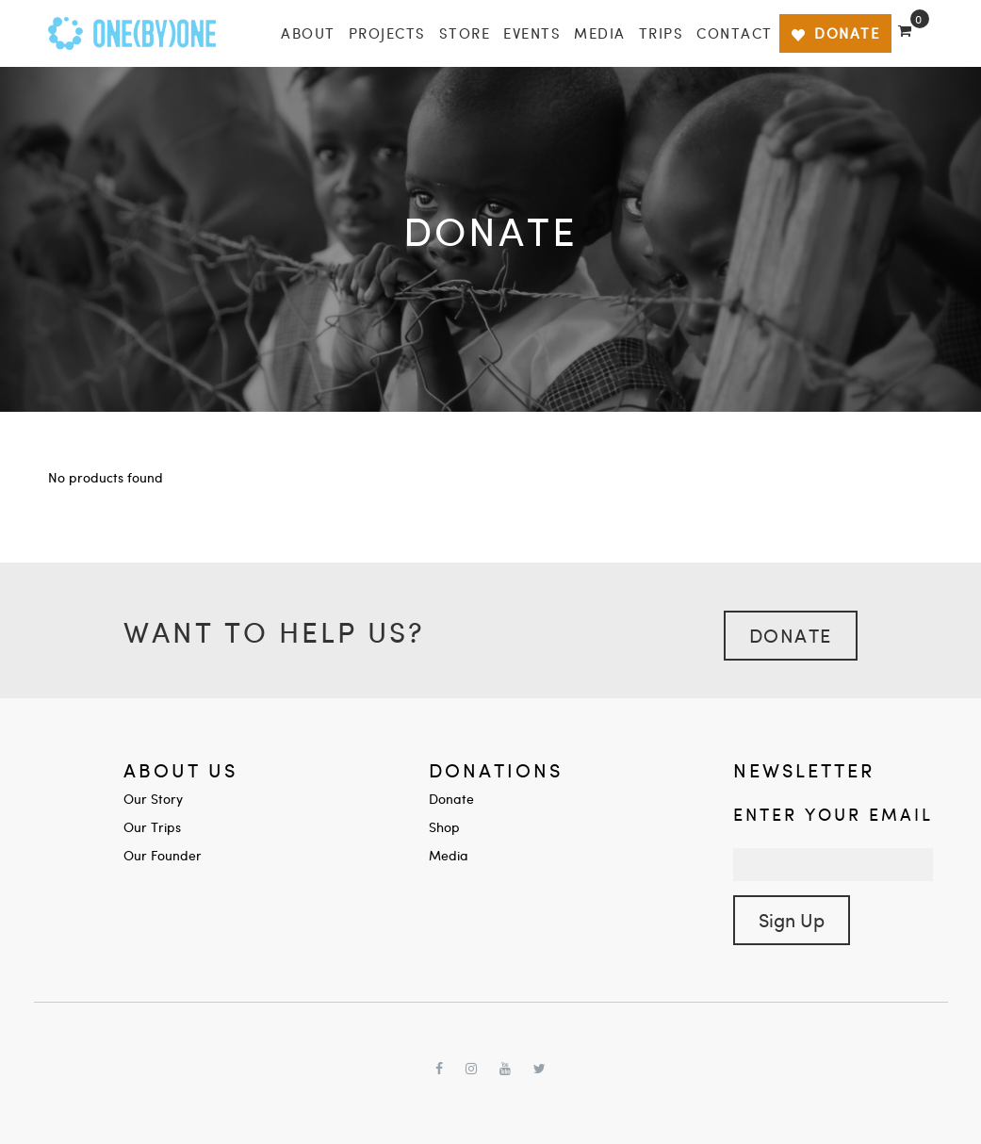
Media (600, 33)
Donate (790, 634)
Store (465, 33)
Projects (387, 33)
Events (532, 33)
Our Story (153, 799)
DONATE (835, 33)
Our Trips (152, 827)
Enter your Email (833, 813)
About (308, 33)
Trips (661, 33)
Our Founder (162, 855)
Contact (734, 33)
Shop (444, 827)
